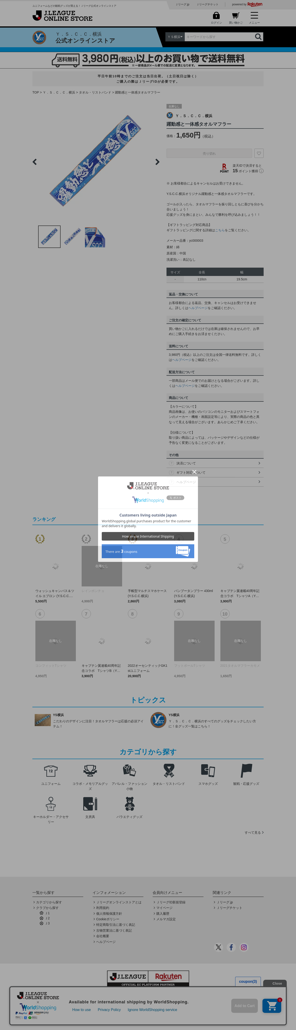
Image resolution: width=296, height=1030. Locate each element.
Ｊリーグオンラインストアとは (119, 902)
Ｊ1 (47, 913)
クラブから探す (47, 908)
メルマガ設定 (166, 919)
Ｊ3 (47, 923)
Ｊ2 (47, 918)
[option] (96, 162)
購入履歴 (162, 913)
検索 (258, 36)
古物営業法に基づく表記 (114, 930)
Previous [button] (34, 162)
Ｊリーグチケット (207, 4)
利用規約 (102, 908)
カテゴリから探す (49, 902)
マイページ (164, 908)
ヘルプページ (198, 308)
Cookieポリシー (107, 919)
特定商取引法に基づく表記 (115, 925)
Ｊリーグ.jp (182, 4)
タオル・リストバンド (95, 92)
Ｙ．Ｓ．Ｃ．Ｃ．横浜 (59, 92)
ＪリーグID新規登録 (170, 902)
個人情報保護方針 (109, 913)
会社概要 (102, 936)
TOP (35, 92)
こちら (220, 230)
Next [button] (157, 162)
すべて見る (253, 832)
